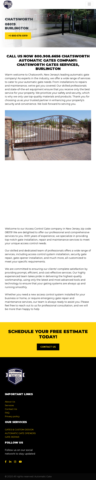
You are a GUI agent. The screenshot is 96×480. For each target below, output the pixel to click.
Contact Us (11, 409)
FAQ (7, 412)
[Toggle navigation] (89, 4)
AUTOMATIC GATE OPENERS (20, 433)
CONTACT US (48, 347)
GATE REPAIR (12, 437)
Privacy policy (12, 416)
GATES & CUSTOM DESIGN (19, 429)
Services (9, 405)
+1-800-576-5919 (18, 35)
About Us (10, 401)
